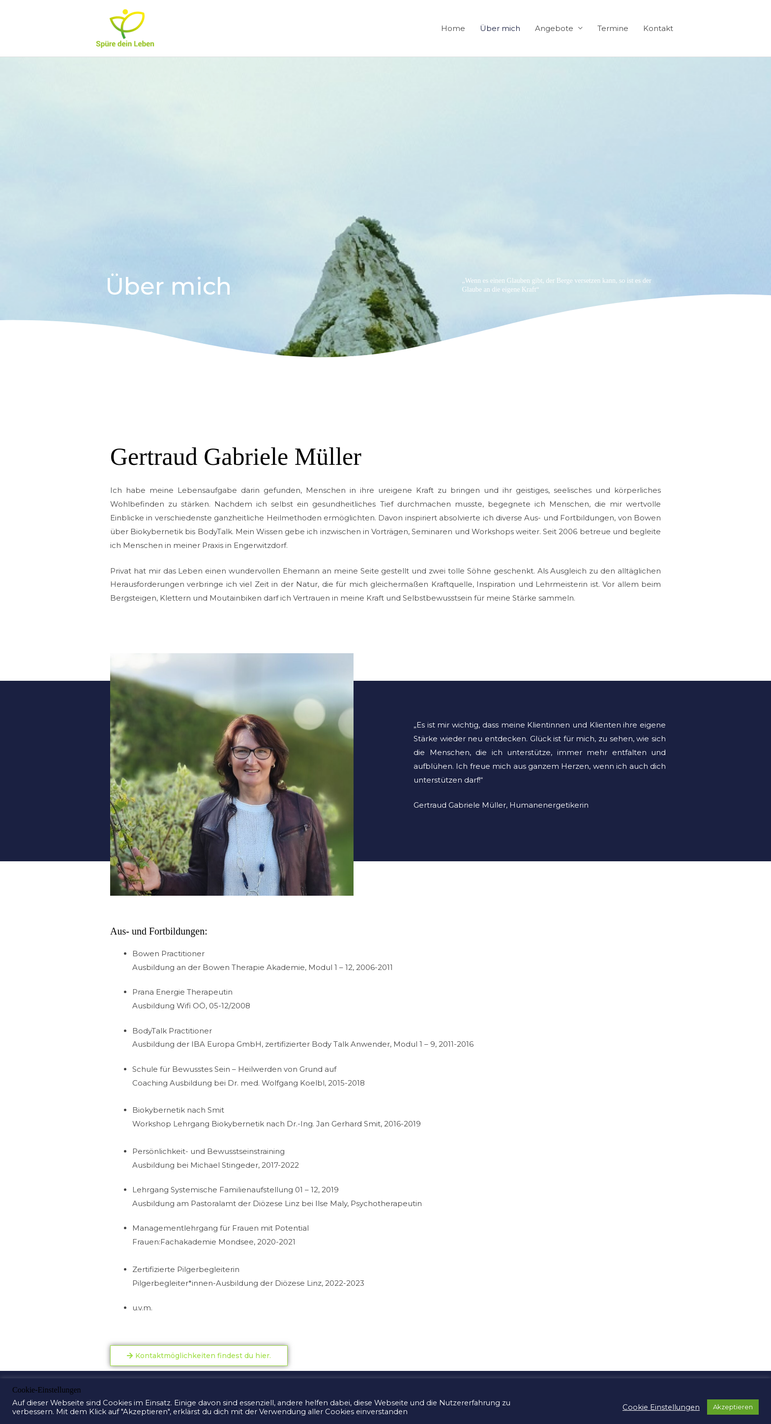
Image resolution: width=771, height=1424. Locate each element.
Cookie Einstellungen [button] (661, 1407)
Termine (612, 28)
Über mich (500, 28)
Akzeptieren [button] (733, 1407)
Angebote (554, 28)
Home (453, 28)
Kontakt (658, 28)
